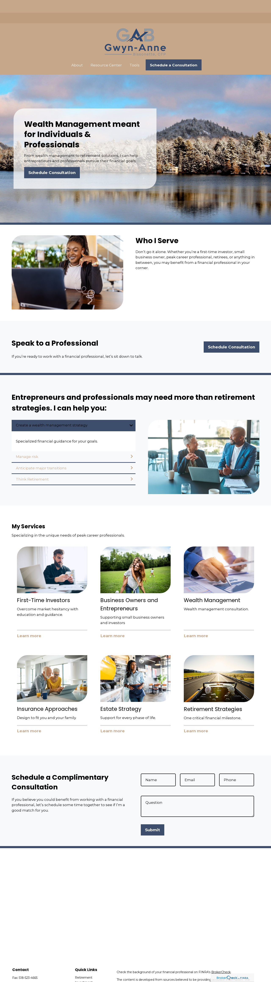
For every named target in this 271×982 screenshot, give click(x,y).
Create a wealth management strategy (51, 412)
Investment (84, 970)
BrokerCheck (221, 959)
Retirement (83, 965)
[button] (77, 52)
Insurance (82, 979)
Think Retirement (32, 466)
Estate (80, 975)
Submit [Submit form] (152, 817)
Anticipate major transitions (41, 455)
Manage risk (27, 444)
